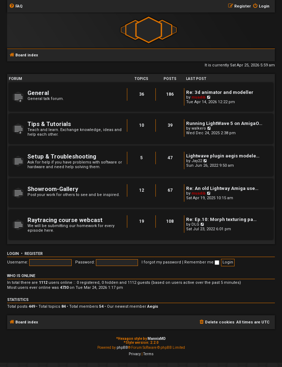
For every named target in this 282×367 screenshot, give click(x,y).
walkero (198, 128)
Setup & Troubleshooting (61, 156)
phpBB (122, 348)
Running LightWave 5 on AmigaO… (224, 123)
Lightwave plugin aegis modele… (223, 156)
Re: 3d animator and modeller (219, 92)
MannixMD (157, 339)
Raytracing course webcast (65, 220)
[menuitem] (15, 6)
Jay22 (196, 161)
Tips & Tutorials (49, 124)
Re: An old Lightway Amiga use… (222, 188)
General (38, 93)
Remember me (201, 262)
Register (34, 253)
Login (13, 253)
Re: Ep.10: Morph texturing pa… (221, 219)
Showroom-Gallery (52, 189)
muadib (198, 97)
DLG (195, 224)
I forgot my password (161, 262)
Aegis (152, 306)
